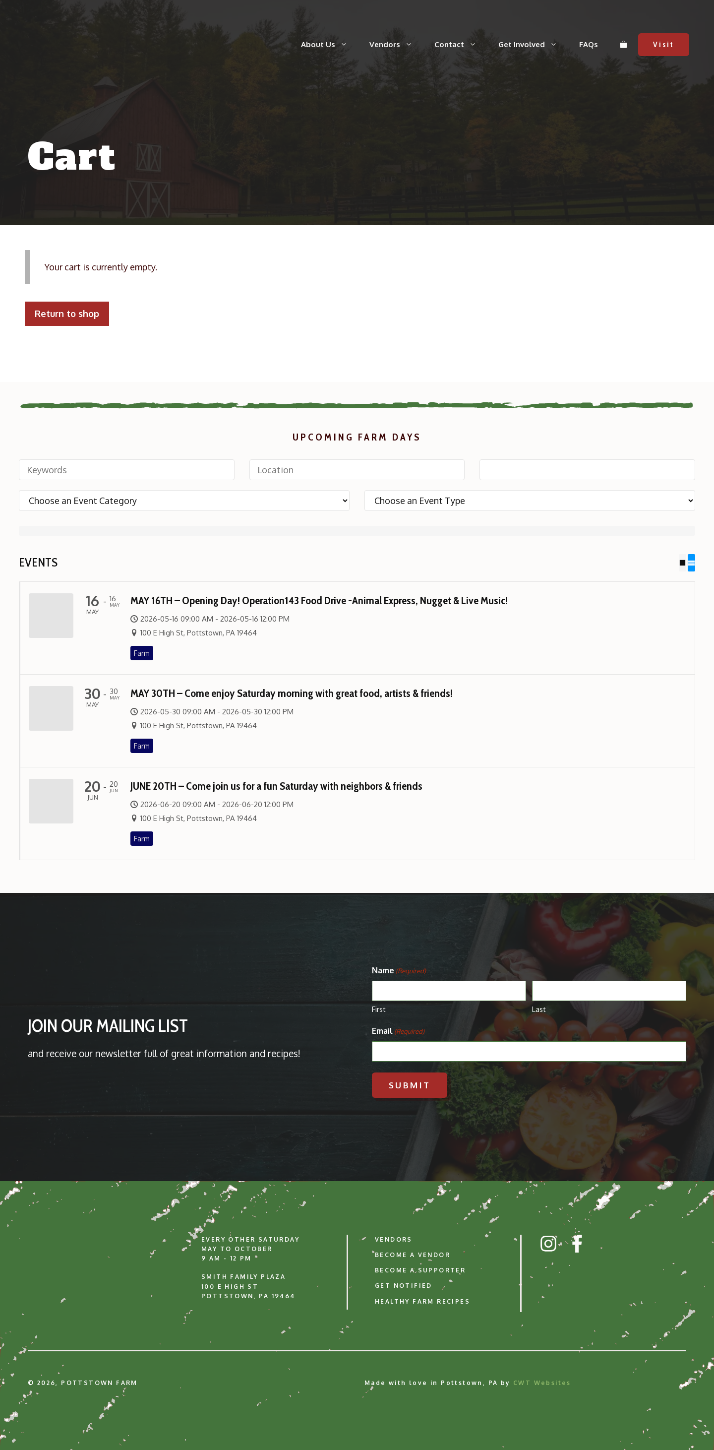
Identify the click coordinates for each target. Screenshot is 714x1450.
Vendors (396, 45)
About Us (329, 45)
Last (539, 1008)
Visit (663, 44)
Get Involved (533, 45)
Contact (460, 45)
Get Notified (403, 1285)
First (379, 1008)
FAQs (588, 44)
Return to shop (67, 313)
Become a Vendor (412, 1255)
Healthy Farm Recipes (422, 1301)
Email (398, 1030)
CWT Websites (542, 1382)
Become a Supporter (420, 1270)
